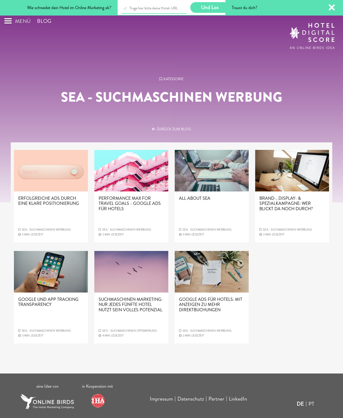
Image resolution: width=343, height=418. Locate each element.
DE (300, 404)
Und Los (209, 7)
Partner (216, 399)
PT (311, 404)
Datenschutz (190, 399)
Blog (44, 21)
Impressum (161, 399)
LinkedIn (238, 399)
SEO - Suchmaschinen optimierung (129, 330)
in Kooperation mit (98, 386)
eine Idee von (47, 386)
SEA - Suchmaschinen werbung (46, 229)
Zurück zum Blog (174, 129)
